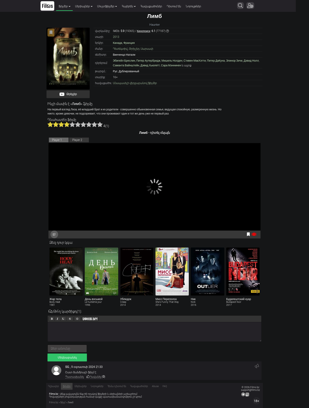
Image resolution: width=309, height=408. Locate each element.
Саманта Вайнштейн (126, 65)
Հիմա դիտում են (116, 386)
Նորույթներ (200, 6)
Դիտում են (180, 6)
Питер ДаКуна (216, 60)
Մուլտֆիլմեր (114, 6)
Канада (117, 42)
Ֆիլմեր (71, 6)
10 (100, 124)
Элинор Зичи (234, 60)
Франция (129, 42)
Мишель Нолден (172, 60)
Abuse (155, 386)
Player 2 (77, 140)
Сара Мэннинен (171, 65)
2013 (116, 36)
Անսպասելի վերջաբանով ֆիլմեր (135, 83)
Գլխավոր (53, 386)
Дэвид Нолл (251, 60)
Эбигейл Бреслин (124, 60)
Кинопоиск (143, 31)
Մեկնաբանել (67, 357)
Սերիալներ (90, 6)
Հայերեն (135, 6)
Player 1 (57, 140)
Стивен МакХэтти (195, 60)
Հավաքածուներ (158, 6)
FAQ (165, 386)
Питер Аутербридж (148, 60)
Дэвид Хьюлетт (150, 65)
